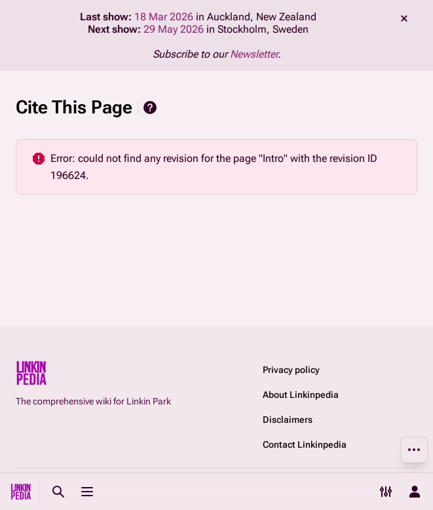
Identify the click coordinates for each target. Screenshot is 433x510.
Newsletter (254, 54)
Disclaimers (287, 419)
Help (150, 107)
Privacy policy (291, 369)
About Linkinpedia (301, 394)
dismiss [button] (404, 18)
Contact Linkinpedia (305, 444)
